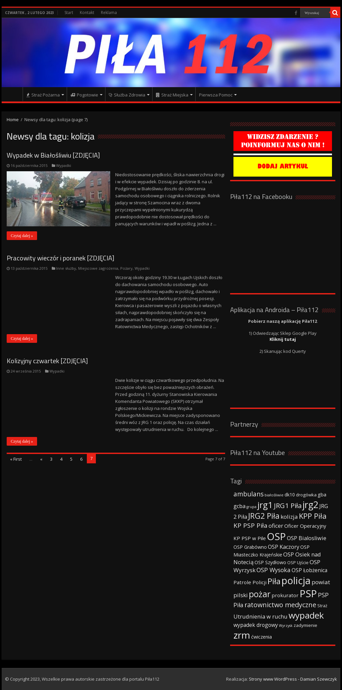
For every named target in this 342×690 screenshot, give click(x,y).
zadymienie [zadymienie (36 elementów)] (305, 625)
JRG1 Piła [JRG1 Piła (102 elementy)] (288, 505)
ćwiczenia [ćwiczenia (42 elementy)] (261, 637)
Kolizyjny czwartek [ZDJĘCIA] (47, 361)
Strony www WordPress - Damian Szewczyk (293, 679)
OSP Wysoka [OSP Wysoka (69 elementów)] (273, 570)
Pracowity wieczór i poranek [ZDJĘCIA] (60, 258)
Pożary (126, 268)
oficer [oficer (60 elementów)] (276, 525)
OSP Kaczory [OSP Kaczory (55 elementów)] (283, 546)
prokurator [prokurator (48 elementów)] (285, 595)
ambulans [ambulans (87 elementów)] (248, 493)
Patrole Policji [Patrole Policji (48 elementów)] (250, 582)
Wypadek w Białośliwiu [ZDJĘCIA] (53, 155)
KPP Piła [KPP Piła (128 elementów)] (313, 516)
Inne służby (66, 268)
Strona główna (13, 94)
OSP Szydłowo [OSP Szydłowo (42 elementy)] (270, 562)
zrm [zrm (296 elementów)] (241, 635)
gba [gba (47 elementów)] (322, 494)
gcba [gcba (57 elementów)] (239, 506)
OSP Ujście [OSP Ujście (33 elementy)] (298, 562)
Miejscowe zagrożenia (98, 268)
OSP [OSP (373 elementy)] (276, 536)
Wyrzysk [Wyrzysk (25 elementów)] (286, 625)
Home (13, 120)
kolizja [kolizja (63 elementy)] (289, 516)
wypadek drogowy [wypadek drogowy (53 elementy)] (255, 625)
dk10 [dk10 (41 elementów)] (290, 494)
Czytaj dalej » (22, 235)
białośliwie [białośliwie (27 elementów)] (274, 494)
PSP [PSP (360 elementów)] (308, 593)
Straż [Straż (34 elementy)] (322, 606)
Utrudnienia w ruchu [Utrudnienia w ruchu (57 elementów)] (260, 616)
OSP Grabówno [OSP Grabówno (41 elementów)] (250, 547)
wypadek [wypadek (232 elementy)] (306, 615)
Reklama (109, 12)
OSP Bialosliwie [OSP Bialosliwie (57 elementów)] (306, 538)
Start (68, 12)
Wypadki (63, 165)
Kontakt (87, 12)
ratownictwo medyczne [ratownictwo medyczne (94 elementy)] (280, 604)
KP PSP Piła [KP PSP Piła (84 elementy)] (250, 525)
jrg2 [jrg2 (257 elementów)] (310, 504)
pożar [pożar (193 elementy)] (260, 594)
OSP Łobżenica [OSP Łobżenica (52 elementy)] (309, 570)
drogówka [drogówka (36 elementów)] (306, 495)
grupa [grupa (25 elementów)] (251, 506)
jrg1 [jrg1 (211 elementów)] (265, 504)
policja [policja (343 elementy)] (296, 580)
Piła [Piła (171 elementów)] (274, 581)
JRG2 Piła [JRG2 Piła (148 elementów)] (264, 516)
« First (16, 459)
